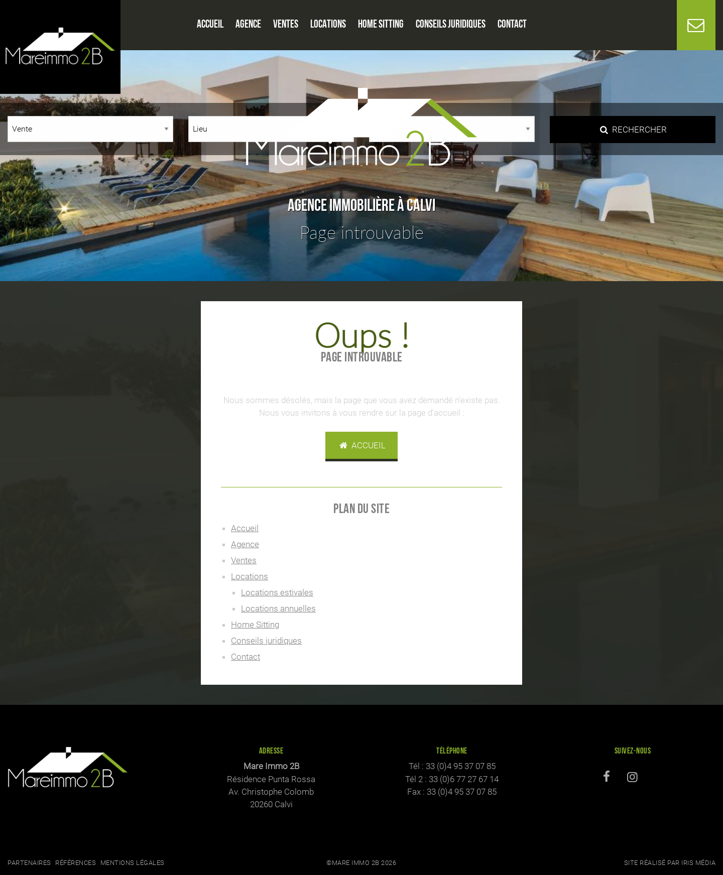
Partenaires (29, 862)
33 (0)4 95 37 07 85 (461, 766)
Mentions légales (132, 862)
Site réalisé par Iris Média (670, 862)
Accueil (361, 445)
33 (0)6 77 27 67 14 (464, 779)
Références (75, 862)
